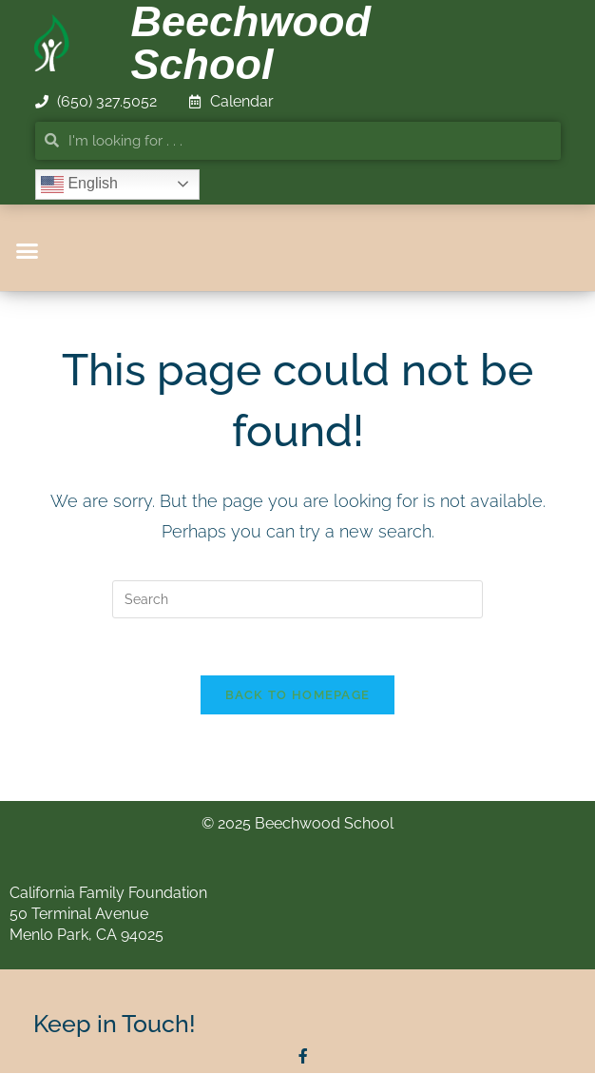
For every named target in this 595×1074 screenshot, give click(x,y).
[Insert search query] (297, 599)
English (79, 184)
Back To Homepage (298, 696)
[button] (28, 251)
